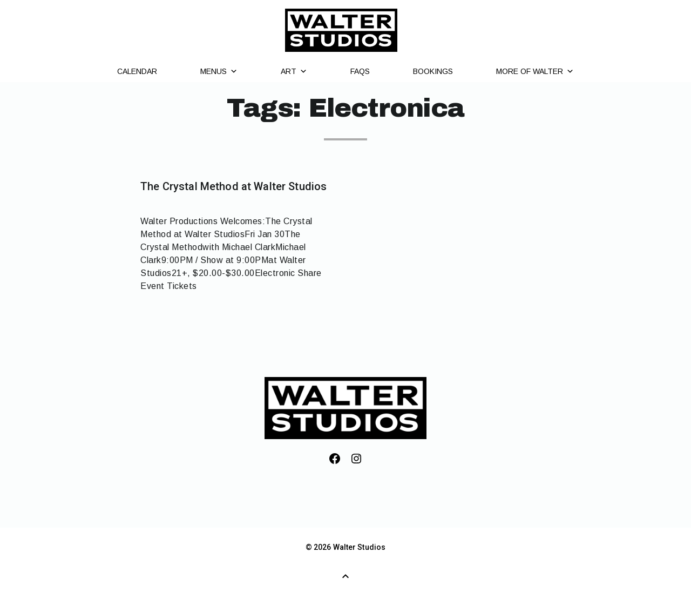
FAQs (360, 71)
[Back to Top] (345, 576)
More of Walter (535, 71)
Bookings (433, 71)
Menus (219, 71)
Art (294, 71)
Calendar (137, 71)
